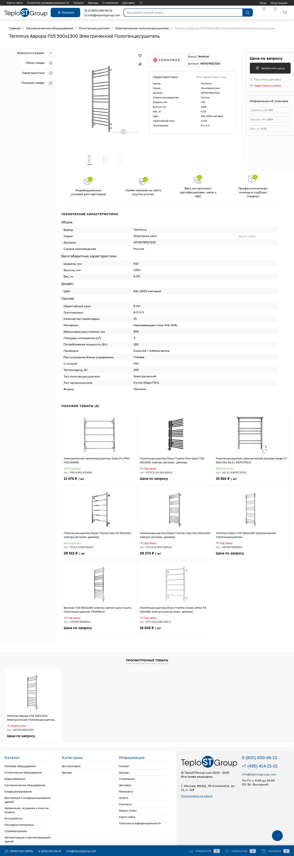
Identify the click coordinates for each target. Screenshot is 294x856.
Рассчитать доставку (265, 79)
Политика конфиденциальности (140, 824)
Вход (263, 2)
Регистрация (278, 2)
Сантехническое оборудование (24, 786)
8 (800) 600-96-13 (98, 10)
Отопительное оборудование (23, 773)
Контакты (111, 2)
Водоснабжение (14, 779)
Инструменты (13, 819)
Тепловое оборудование (20, 766)
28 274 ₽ (175, 556)
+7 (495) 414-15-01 (260, 767)
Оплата (95, 2)
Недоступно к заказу (265, 85)
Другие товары (247, 236)
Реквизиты (80, 2)
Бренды (26, 2)
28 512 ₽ (99, 556)
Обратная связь (18, 851)
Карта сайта (127, 817)
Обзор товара (39, 63)
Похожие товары (36, 83)
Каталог (12, 2)
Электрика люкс (210, 88)
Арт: (78, 473)
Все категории (71, 766)
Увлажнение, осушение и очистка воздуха (26, 810)
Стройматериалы (15, 831)
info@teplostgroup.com (102, 15)
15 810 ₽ (251, 481)
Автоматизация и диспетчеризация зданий (27, 840)
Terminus (206, 83)
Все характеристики (211, 77)
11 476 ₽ (99, 481)
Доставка (62, 2)
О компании (43, 2)
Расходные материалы (19, 825)
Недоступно (16, 726)
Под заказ (148, 469)
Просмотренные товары (147, 661)
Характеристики (37, 73)
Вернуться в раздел (34, 53)
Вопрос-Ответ (130, 2)
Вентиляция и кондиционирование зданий (27, 800)
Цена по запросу (266, 58)
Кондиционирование (18, 792)
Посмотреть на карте (197, 796)
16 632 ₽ (175, 631)
